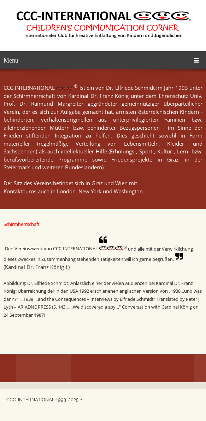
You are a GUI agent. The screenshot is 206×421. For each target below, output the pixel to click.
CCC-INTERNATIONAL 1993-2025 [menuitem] (42, 399)
